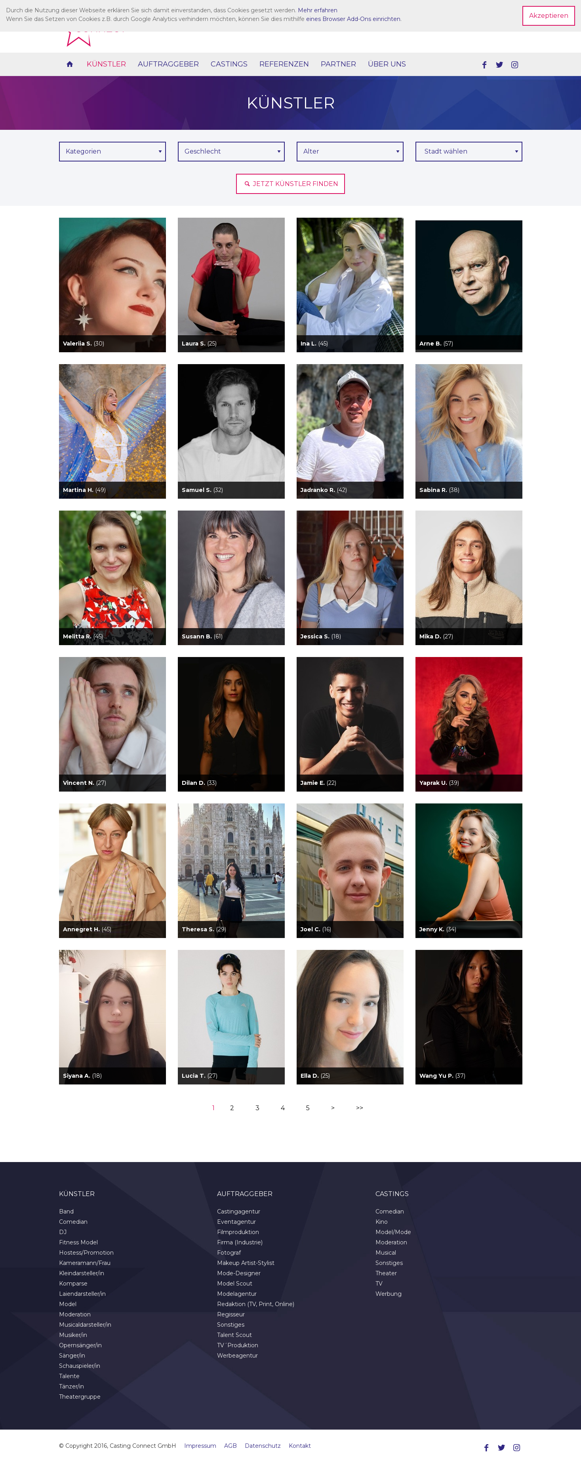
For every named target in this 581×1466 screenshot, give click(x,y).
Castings (229, 64)
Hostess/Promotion (86, 1252)
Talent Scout (234, 1335)
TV (379, 1283)
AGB (230, 1445)
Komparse (73, 1283)
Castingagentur (238, 1211)
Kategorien (83, 151)
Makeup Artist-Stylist (245, 1263)
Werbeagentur (237, 1355)
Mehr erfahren (317, 10)
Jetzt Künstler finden (290, 184)
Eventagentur (236, 1221)
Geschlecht (203, 151)
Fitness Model (78, 1242)
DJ (63, 1232)
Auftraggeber (168, 64)
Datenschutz (263, 1445)
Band (66, 1211)
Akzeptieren (548, 15)
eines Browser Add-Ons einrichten (353, 19)
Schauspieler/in (79, 1365)
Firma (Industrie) (240, 1242)
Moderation (75, 1314)
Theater (386, 1273)
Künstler (106, 64)
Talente (69, 1376)
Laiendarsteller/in (82, 1293)
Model (67, 1304)
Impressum (200, 1445)
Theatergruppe (80, 1396)
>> (359, 1108)
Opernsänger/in (80, 1345)
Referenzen (284, 64)
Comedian (73, 1221)
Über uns (387, 64)
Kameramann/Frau (84, 1263)
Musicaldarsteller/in (85, 1324)
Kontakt (300, 1445)
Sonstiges (230, 1324)
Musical (385, 1252)
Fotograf (229, 1252)
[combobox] (468, 151)
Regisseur (231, 1314)
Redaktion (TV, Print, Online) (255, 1304)
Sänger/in (72, 1355)
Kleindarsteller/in (81, 1273)
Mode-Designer (239, 1273)
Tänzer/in (71, 1386)
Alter (311, 151)
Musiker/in (73, 1335)
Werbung (388, 1293)
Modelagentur (237, 1293)
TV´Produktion (237, 1345)
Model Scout (234, 1283)
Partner (338, 64)
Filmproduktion (238, 1232)
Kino (381, 1221)
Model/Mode (393, 1232)
